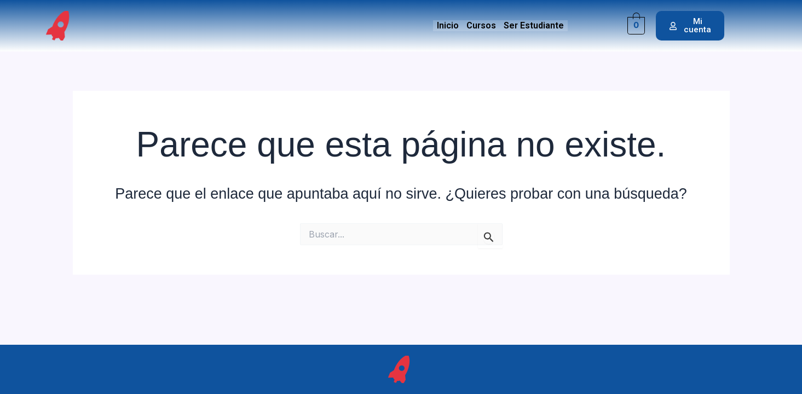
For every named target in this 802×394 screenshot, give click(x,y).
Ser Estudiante (534, 25)
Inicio (448, 25)
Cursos (481, 25)
